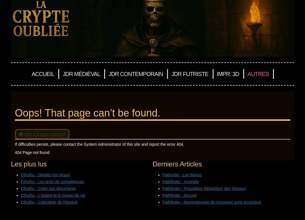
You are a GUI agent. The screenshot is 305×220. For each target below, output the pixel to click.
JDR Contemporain (135, 74)
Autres (258, 74)
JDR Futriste (189, 74)
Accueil (43, 74)
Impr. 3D (228, 74)
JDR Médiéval (81, 74)
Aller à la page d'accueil (42, 134)
